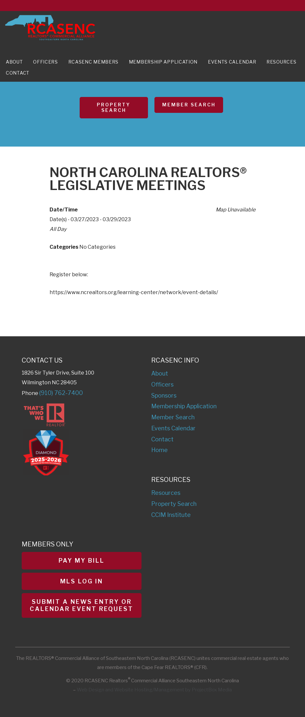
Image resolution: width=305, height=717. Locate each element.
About (14, 62)
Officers (45, 62)
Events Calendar (232, 62)
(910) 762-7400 (61, 392)
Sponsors (163, 395)
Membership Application (163, 62)
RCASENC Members (93, 62)
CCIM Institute (171, 514)
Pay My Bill (82, 560)
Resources (281, 62)
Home (159, 450)
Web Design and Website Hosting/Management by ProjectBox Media (154, 690)
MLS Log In (81, 581)
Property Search (113, 107)
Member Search (189, 104)
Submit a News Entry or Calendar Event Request (81, 605)
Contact (17, 73)
